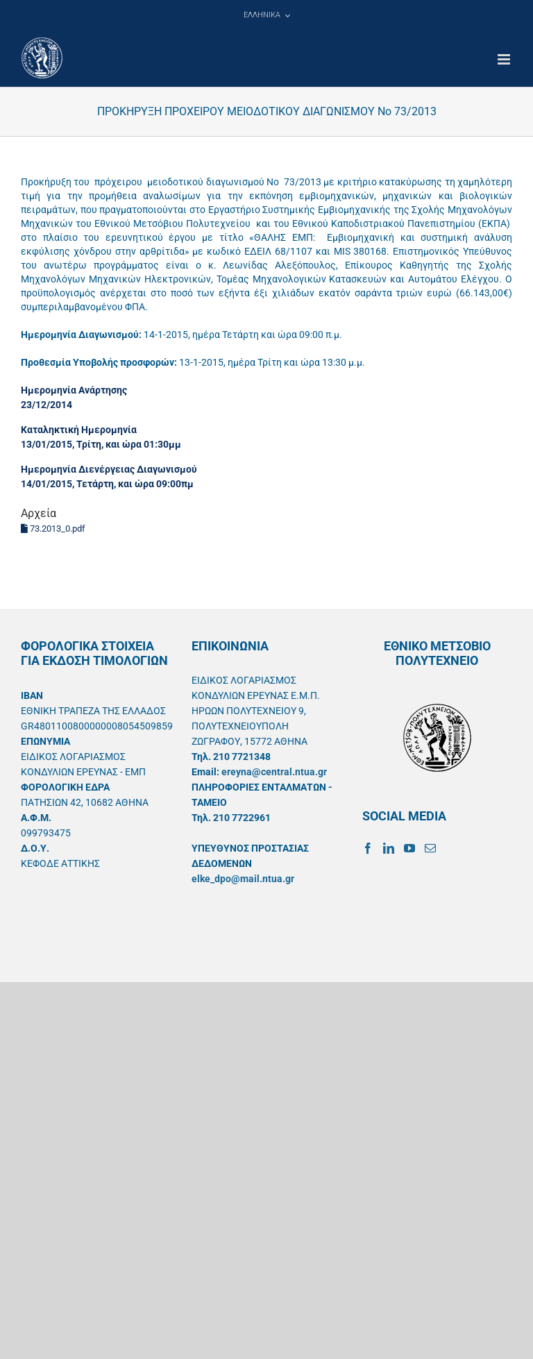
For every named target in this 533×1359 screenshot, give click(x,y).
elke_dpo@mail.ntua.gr (243, 878)
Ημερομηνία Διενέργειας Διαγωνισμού (109, 469)
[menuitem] (266, 15)
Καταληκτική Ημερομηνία (79, 429)
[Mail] (430, 848)
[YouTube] (409, 848)
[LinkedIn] (388, 848)
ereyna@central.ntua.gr (274, 771)
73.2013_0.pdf (53, 528)
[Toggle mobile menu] (505, 59)
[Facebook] (367, 848)
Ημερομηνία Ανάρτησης (74, 390)
